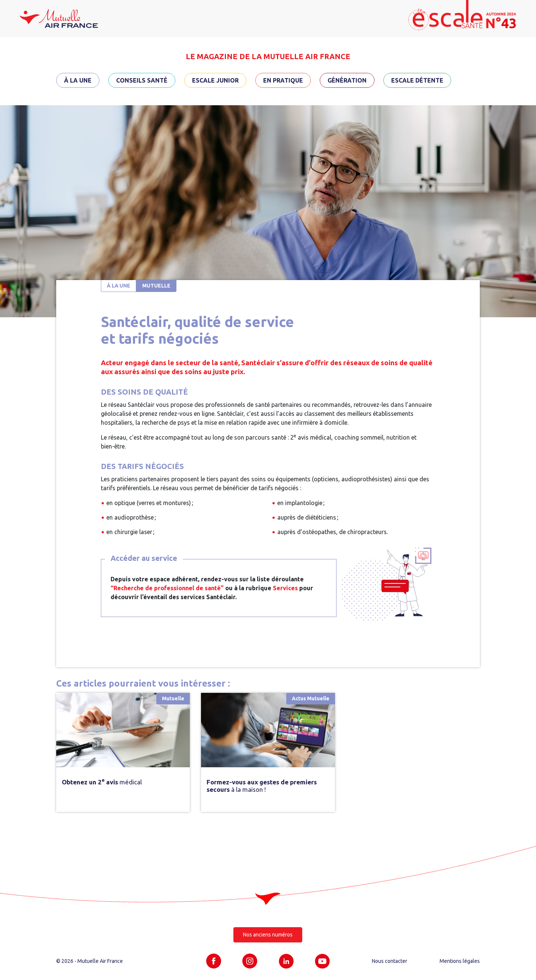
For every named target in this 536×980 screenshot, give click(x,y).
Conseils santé (142, 80)
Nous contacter (389, 961)
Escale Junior (215, 80)
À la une (78, 80)
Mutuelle (156, 286)
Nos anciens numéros (268, 935)
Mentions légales (460, 961)
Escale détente (417, 80)
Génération (347, 80)
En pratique (283, 80)
